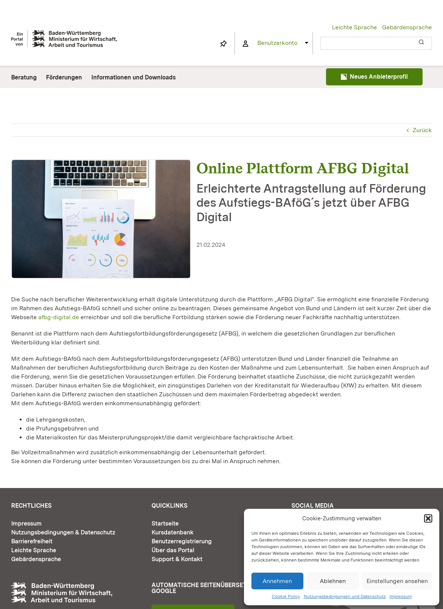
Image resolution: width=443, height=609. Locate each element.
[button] (428, 518)
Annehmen (277, 581)
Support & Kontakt (177, 559)
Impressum (401, 596)
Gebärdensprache (407, 27)
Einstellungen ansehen (397, 581)
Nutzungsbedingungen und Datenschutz (345, 596)
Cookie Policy (286, 596)
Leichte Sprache (354, 27)
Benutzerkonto (277, 42)
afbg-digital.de (58, 317)
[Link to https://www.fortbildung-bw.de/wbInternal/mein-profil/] (245, 44)
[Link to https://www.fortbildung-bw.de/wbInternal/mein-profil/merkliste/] (223, 44)
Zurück (422, 130)
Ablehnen (333, 581)
